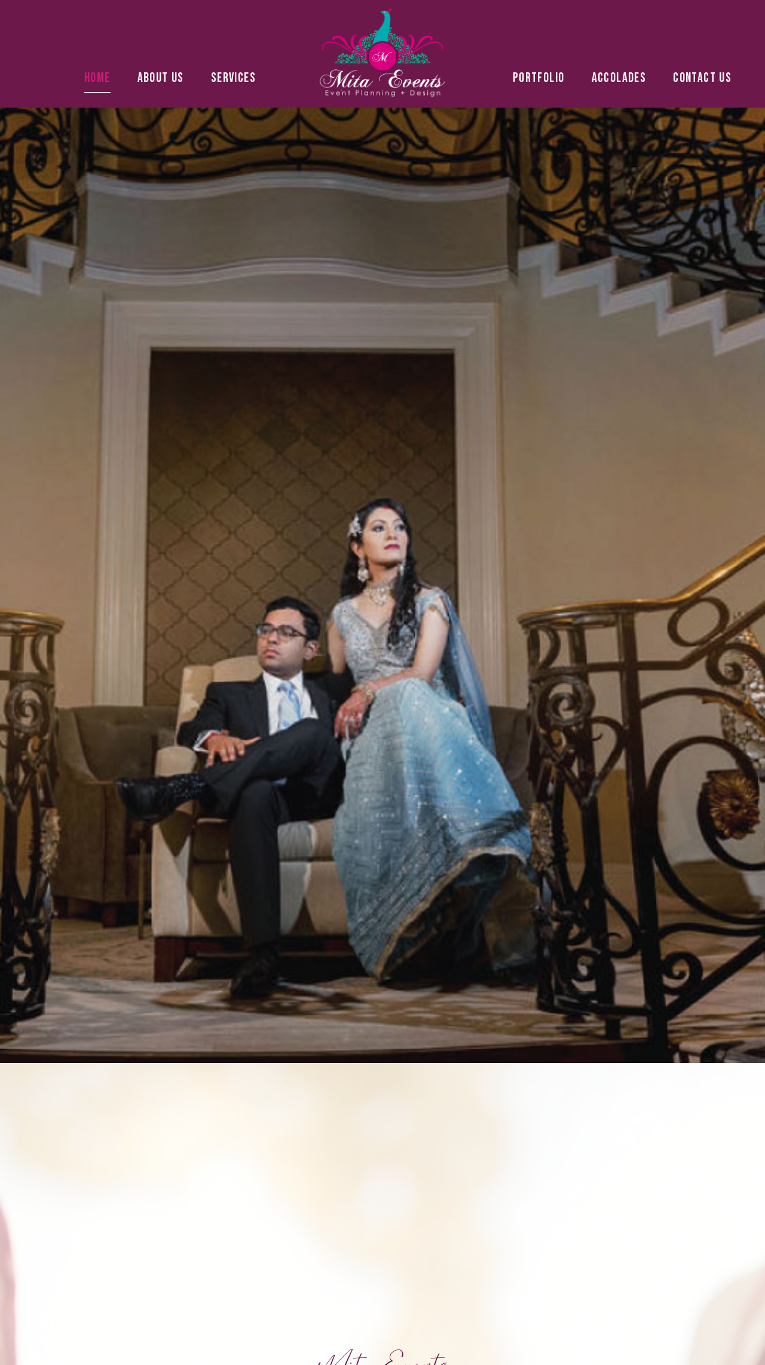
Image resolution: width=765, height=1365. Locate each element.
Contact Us (702, 78)
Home (97, 78)
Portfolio (539, 78)
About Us (160, 78)
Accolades (619, 78)
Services (236, 78)
